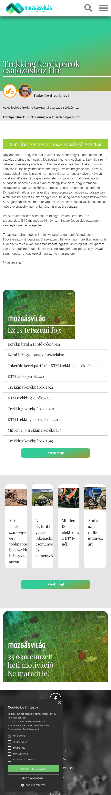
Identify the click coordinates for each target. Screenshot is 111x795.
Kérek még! (55, 453)
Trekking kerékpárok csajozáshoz (55, 117)
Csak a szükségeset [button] (33, 777)
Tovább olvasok (31, 729)
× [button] (59, 702)
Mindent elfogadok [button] (33, 768)
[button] (33, 784)
